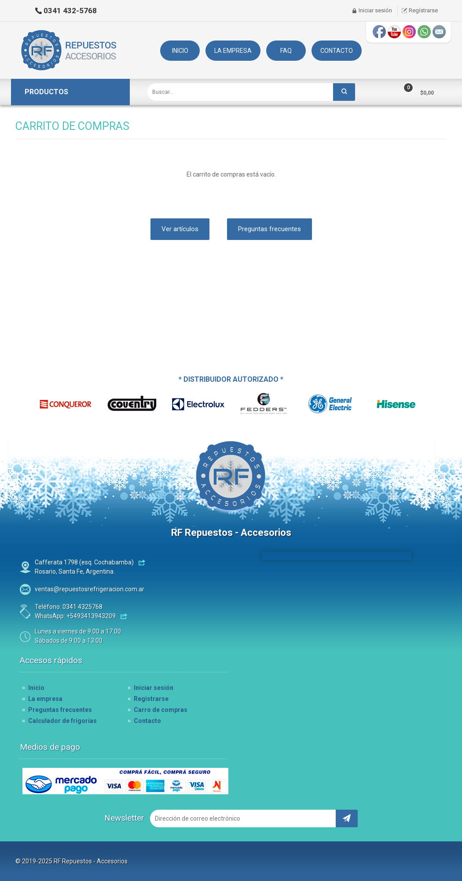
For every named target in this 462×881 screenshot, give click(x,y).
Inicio (36, 687)
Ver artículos (179, 229)
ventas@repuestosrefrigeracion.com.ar (89, 589)
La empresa (45, 698)
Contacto (147, 720)
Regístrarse (423, 10)
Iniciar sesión (375, 10)
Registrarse (151, 698)
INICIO (180, 50)
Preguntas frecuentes (269, 229)
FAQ (286, 50)
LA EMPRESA (233, 50)
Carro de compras (160, 709)
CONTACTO (336, 50)
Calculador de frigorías (62, 720)
